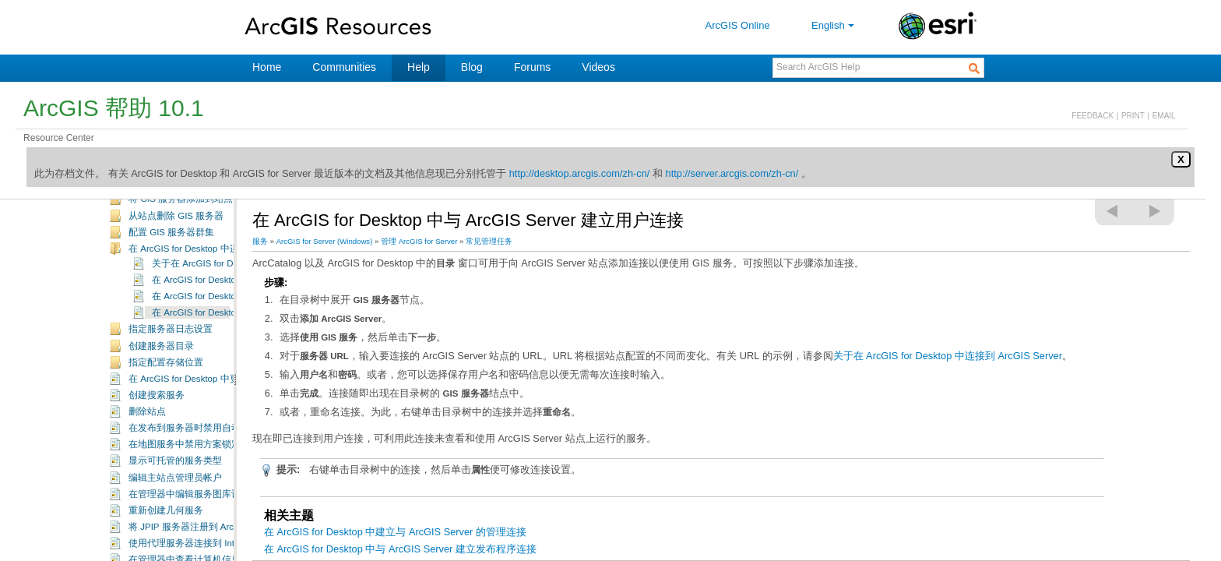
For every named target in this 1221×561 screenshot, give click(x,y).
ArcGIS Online (738, 25)
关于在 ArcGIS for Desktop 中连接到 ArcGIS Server (947, 356)
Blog (472, 67)
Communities (344, 67)
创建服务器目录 (161, 397)
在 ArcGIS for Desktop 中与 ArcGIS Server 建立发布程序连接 (400, 549)
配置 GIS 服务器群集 (171, 283)
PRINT (1133, 115)
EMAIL (1164, 115)
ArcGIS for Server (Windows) (324, 241)
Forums (532, 67)
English (834, 25)
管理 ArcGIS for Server (419, 241)
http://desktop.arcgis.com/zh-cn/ (579, 173)
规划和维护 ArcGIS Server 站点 (169, 202)
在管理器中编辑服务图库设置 (189, 545)
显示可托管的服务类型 (175, 512)
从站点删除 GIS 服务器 (175, 267)
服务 (260, 241)
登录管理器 (151, 233)
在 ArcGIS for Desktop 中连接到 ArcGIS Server (223, 300)
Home (266, 67)
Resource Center (58, 137)
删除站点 (147, 463)
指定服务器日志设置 (170, 380)
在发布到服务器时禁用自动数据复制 (203, 479)
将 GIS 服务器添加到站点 (180, 250)
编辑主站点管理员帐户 (175, 529)
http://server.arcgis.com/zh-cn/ (732, 173)
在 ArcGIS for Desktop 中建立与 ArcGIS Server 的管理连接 (395, 532)
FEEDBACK (1092, 115)
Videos (598, 67)
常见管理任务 (133, 219)
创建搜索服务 (156, 446)
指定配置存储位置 (165, 413)
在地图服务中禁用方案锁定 (184, 495)
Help (418, 67)
